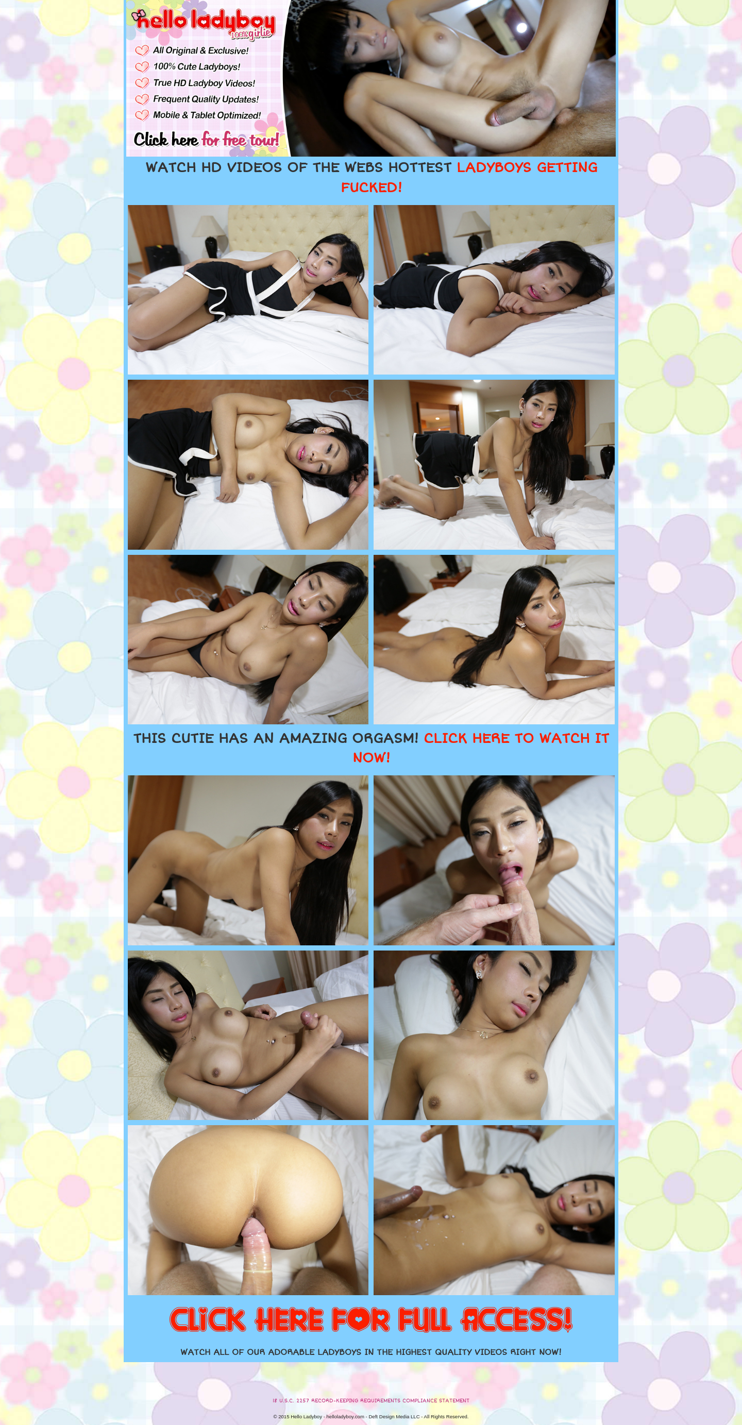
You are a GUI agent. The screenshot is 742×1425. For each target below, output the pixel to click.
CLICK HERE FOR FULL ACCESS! (371, 1320)
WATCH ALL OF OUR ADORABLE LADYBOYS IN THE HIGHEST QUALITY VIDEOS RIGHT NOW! (371, 1352)
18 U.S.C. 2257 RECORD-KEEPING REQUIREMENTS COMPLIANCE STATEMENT (371, 1401)
